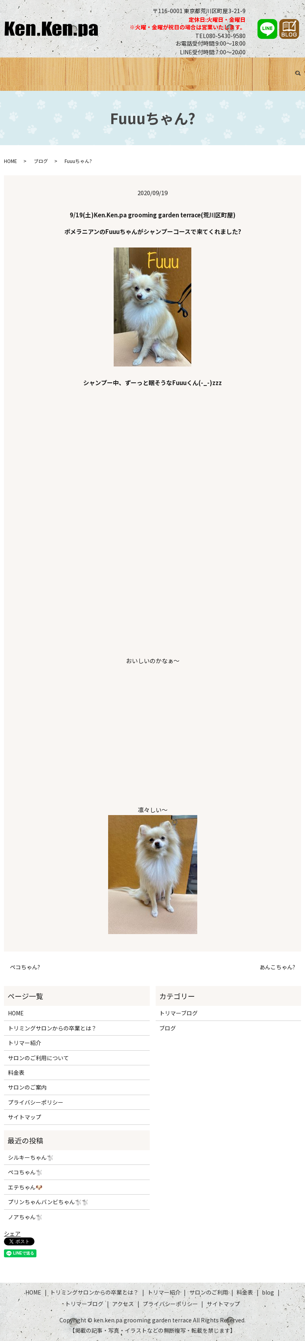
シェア (12, 1233)
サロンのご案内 (27, 1088)
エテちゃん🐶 (25, 1187)
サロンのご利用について (38, 1058)
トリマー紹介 (134, 67)
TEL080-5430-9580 (220, 36)
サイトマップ (24, 1117)
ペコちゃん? (25, 967)
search (11, 77)
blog (268, 1292)
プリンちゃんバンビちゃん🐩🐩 (48, 1202)
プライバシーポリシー (35, 1102)
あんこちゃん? (277, 967)
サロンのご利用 (173, 67)
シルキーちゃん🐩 (30, 1157)
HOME (10, 67)
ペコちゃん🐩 (25, 1172)
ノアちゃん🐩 (25, 1217)
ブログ (224, 67)
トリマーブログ (254, 67)
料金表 (205, 67)
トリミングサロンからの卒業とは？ (67, 67)
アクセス (287, 67)
